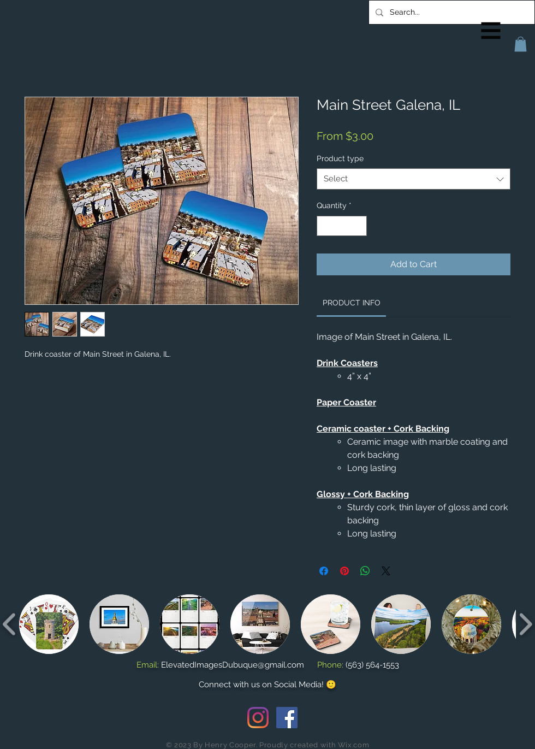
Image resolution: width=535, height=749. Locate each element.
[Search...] (451, 12)
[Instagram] (258, 717)
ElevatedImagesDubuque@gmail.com (232, 665)
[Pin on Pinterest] (344, 570)
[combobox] (413, 179)
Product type (340, 158)
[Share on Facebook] (323, 570)
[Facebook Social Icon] (287, 717)
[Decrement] (325, 225)
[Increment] (358, 225)
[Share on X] (386, 570)
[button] (491, 31)
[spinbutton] (342, 225)
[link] (352, 302)
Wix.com (354, 745)
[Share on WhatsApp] (365, 570)
